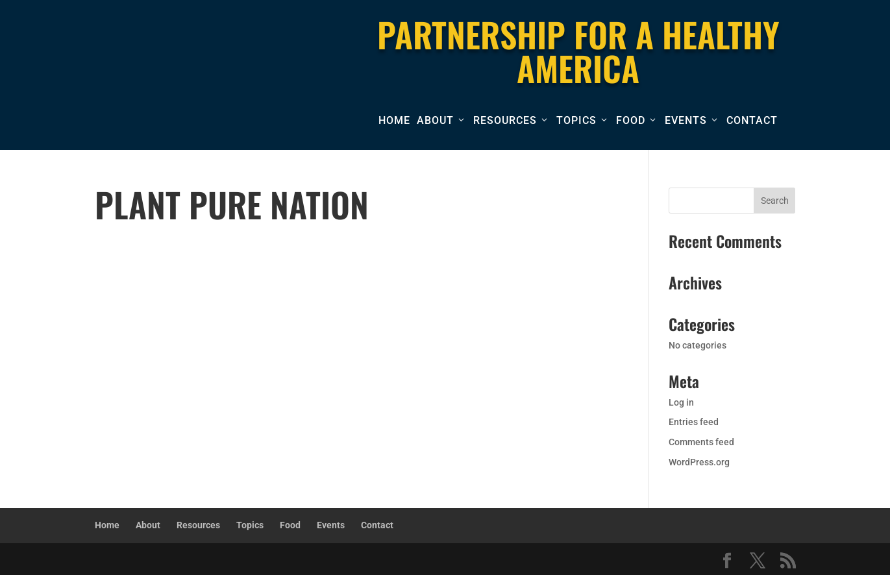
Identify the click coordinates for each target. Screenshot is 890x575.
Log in (681, 402)
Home (394, 120)
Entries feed (694, 422)
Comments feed (701, 442)
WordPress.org (699, 462)
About (435, 120)
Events (686, 120)
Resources (505, 120)
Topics (576, 120)
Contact (752, 120)
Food (630, 120)
